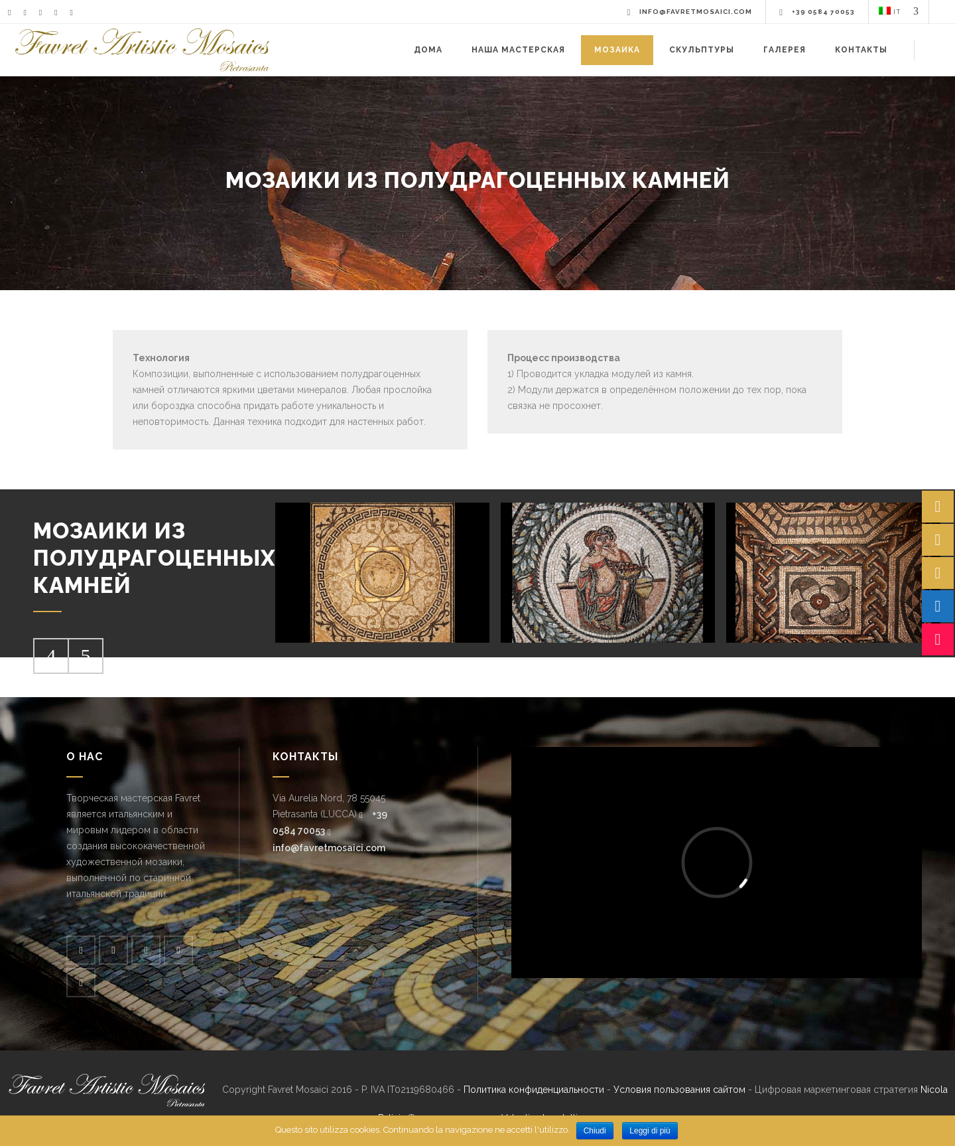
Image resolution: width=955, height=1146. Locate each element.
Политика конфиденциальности (534, 1089)
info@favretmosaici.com (329, 848)
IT (890, 11)
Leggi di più (649, 1130)
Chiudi (595, 1130)
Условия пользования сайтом (679, 1089)
